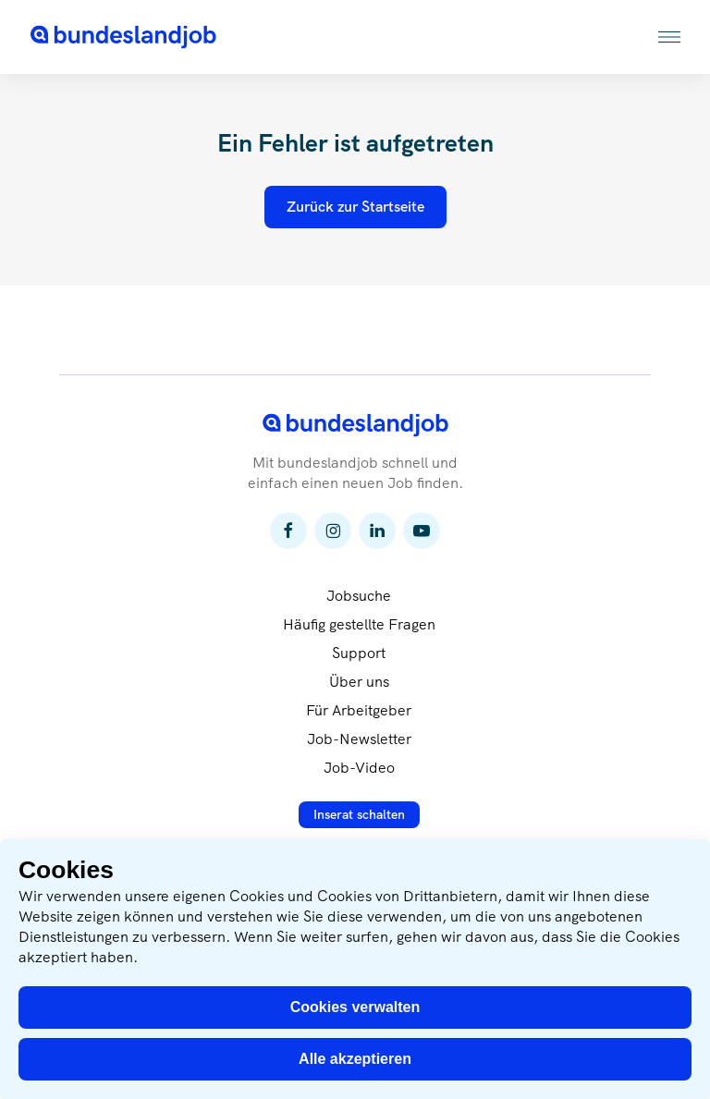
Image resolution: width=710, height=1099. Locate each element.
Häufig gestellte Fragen (359, 624)
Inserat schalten (359, 814)
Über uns (359, 681)
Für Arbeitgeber (358, 710)
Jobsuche (358, 595)
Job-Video (359, 767)
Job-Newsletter (359, 739)
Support (359, 653)
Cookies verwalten (355, 1007)
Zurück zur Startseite (355, 206)
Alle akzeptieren (355, 1059)
